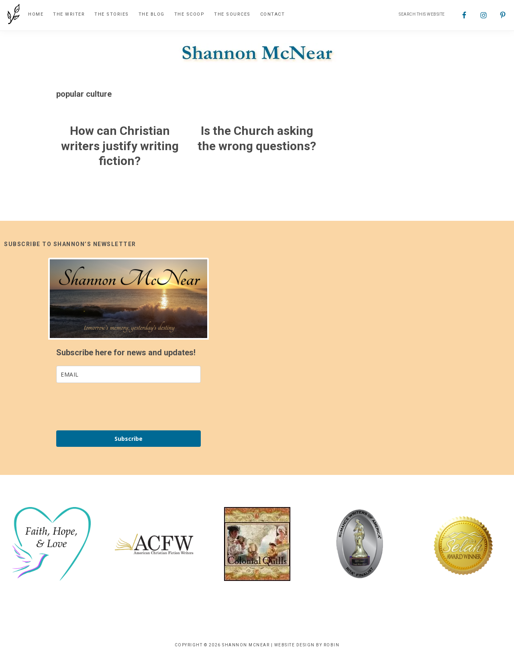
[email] (128, 374)
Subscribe (128, 438)
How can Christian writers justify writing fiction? (120, 146)
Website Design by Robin (307, 645)
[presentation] (117, 406)
